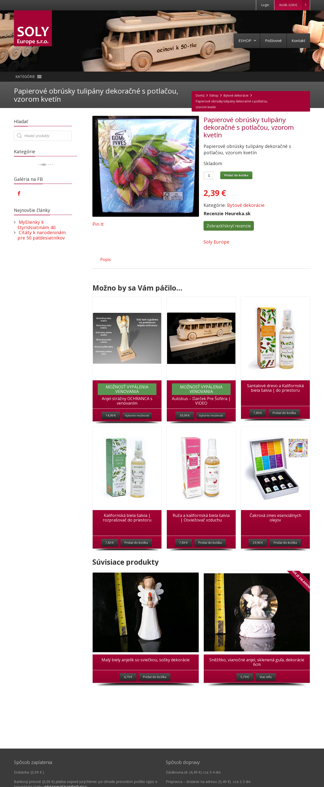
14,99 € (111, 415)
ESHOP (247, 40)
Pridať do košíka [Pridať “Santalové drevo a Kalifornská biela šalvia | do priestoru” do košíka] (284, 413)
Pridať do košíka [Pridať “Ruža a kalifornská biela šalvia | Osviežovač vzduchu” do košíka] (210, 542)
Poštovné (273, 40)
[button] (25, 77)
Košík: (294, 5)
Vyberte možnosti (137, 415)
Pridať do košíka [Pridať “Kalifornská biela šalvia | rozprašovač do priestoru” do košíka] (136, 542)
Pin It (98, 224)
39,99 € (184, 415)
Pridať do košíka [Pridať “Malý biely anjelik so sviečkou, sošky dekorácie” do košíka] (154, 677)
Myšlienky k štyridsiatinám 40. (36, 224)
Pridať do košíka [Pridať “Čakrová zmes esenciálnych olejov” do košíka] (285, 542)
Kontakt (298, 40)
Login (265, 5)
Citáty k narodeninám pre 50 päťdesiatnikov (41, 235)
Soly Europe (216, 242)
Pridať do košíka (236, 175)
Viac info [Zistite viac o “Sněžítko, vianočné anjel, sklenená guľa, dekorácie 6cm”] (266, 677)
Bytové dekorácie (246, 205)
